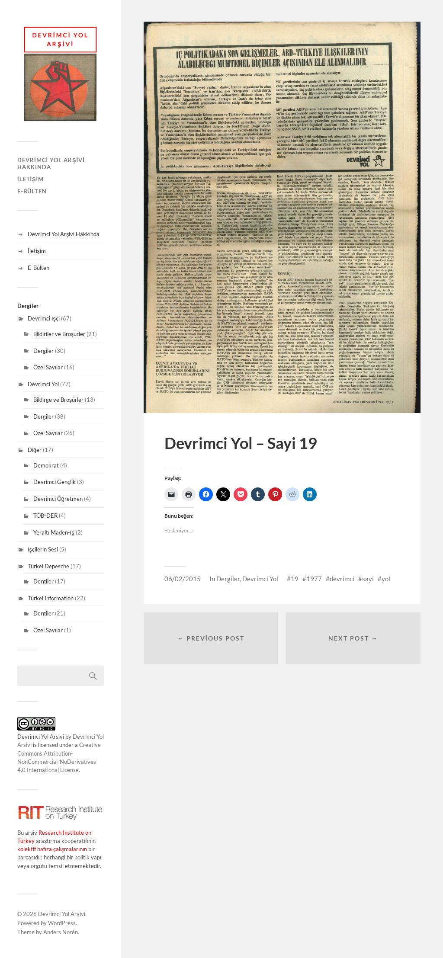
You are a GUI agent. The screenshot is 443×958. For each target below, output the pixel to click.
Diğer (35, 449)
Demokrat (46, 465)
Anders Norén (60, 932)
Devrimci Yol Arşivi (61, 913)
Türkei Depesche (48, 566)
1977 (314, 579)
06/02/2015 (182, 579)
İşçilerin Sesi (43, 549)
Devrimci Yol (43, 384)
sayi (368, 579)
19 (295, 579)
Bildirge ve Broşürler (58, 399)
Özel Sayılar (48, 367)
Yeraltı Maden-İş (53, 532)
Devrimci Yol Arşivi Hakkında (51, 163)
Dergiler (43, 350)
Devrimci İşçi (44, 318)
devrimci (342, 579)
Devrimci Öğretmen (58, 498)
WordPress (62, 923)
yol (386, 579)
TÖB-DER (45, 515)
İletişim (30, 179)
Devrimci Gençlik (54, 481)
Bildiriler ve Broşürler (59, 333)
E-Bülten (32, 191)
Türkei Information (51, 598)
